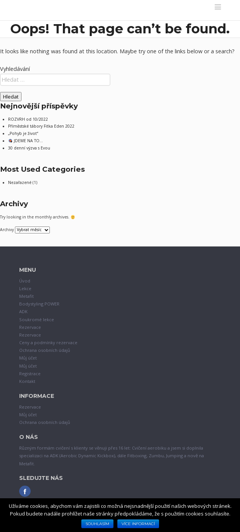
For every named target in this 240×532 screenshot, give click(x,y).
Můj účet (28, 358)
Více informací (138, 523)
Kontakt (27, 381)
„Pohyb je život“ (23, 133)
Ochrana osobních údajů (44, 350)
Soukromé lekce (36, 319)
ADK (23, 311)
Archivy (7, 229)
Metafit (26, 296)
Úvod (24, 281)
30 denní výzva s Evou (29, 148)
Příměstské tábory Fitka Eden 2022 (41, 126)
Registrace (30, 373)
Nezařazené (19, 182)
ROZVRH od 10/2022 (28, 119)
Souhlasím (97, 523)
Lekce (25, 288)
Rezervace (30, 327)
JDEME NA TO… (25, 140)
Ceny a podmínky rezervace (48, 342)
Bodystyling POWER (39, 304)
